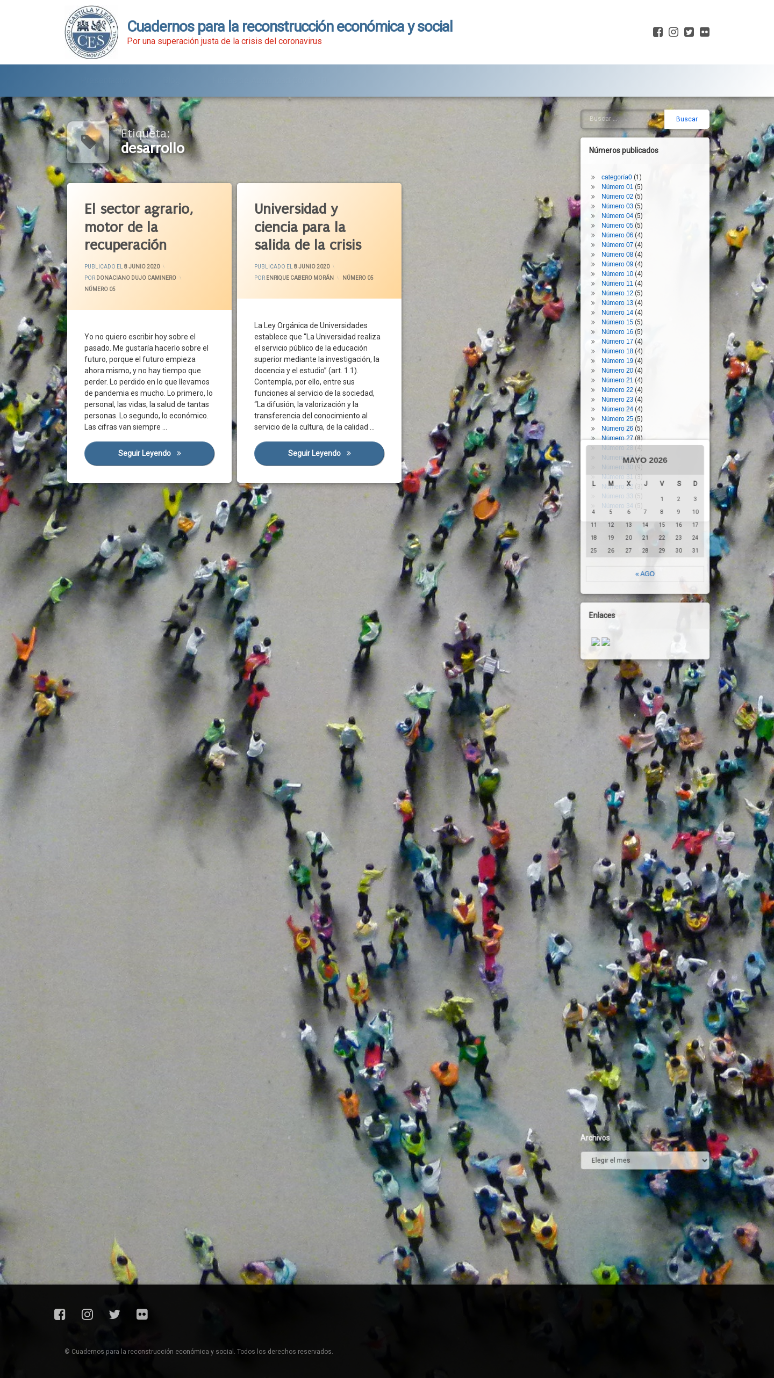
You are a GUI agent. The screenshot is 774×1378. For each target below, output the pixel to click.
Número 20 (626, 298)
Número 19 (626, 289)
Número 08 (626, 182)
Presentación (106, 74)
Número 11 (626, 211)
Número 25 (626, 347)
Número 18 (626, 279)
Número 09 (626, 192)
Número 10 (626, 202)
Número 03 (626, 134)
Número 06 (626, 163)
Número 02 (626, 124)
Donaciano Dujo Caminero (136, 278)
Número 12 (626, 221)
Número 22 (626, 318)
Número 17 (626, 269)
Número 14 (626, 240)
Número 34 (626, 434)
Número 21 (626, 308)
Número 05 (100, 289)
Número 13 (626, 231)
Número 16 (626, 260)
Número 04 (626, 144)
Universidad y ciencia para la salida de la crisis (307, 227)
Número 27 (626, 366)
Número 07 (626, 173)
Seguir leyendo (166, 453)
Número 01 (626, 115)
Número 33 (626, 424)
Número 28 (626, 376)
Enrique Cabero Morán (300, 278)
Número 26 (626, 356)
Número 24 (626, 337)
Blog (171, 74)
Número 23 (626, 327)
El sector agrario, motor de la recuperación (138, 227)
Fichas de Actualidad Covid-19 (269, 74)
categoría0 (625, 105)
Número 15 (626, 250)
